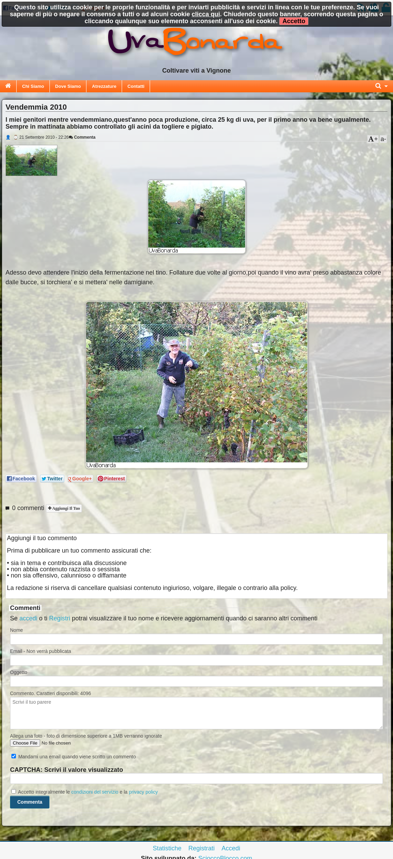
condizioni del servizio (94, 792)
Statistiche (167, 848)
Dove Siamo (68, 86)
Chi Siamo (33, 86)
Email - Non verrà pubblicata (40, 651)
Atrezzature (104, 86)
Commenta (82, 137)
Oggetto (18, 672)
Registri (59, 618)
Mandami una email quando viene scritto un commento (73, 756)
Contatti (136, 86)
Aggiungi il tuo (65, 508)
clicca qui (206, 14)
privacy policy (143, 792)
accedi (28, 618)
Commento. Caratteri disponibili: (50, 693)
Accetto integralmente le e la (84, 792)
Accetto (293, 21)
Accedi (231, 848)
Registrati (201, 848)
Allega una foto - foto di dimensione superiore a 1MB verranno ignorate (86, 735)
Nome (16, 630)
